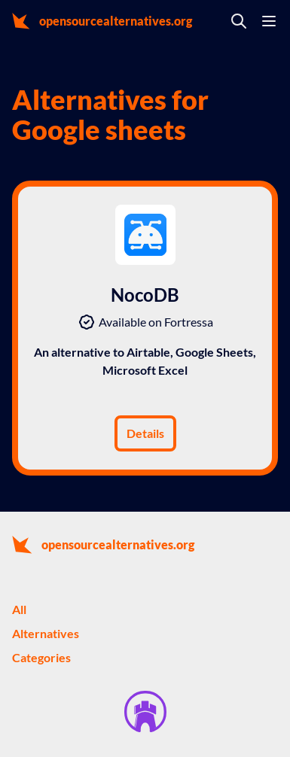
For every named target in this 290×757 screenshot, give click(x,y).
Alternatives (45, 633)
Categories (41, 657)
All (19, 609)
